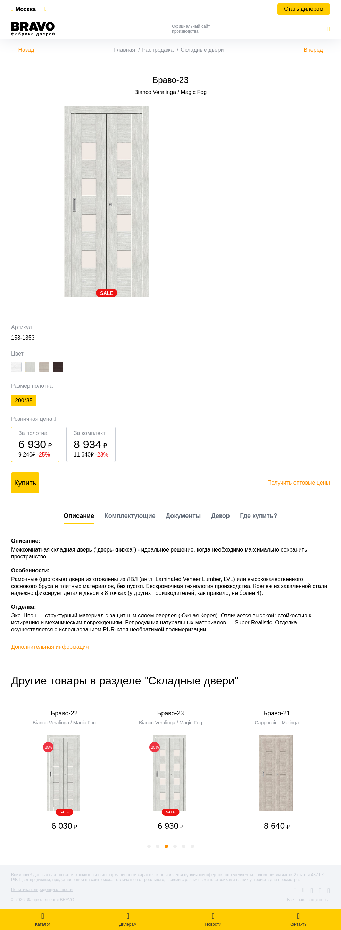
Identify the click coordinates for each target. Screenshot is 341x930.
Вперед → (317, 50)
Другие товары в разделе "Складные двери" (125, 680)
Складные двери (202, 50)
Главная (124, 50)
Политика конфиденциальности (42, 889)
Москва (26, 9)
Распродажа (158, 50)
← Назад (22, 50)
